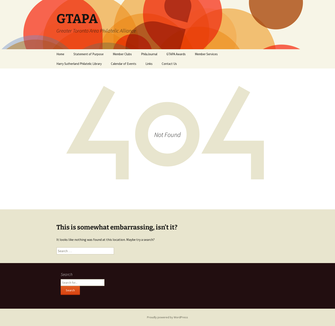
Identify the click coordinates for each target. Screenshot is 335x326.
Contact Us (169, 64)
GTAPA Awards (176, 54)
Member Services (206, 54)
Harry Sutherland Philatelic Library (79, 64)
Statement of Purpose (88, 54)
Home (60, 54)
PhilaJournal (149, 54)
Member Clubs (122, 54)
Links (149, 64)
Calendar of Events (123, 64)
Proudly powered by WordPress (167, 317)
